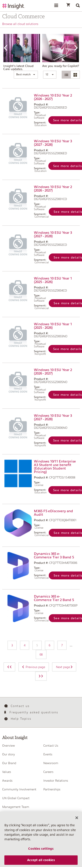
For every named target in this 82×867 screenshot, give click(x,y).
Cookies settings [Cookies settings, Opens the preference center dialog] (41, 852)
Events (47, 754)
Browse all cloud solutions (20, 24)
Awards (7, 780)
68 (41, 654)
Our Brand (9, 763)
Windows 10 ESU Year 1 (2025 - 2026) (53, 280)
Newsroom (50, 763)
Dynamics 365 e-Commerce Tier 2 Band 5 (54, 598)
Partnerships (51, 789)
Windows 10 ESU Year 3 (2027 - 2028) (53, 142)
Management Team (15, 807)
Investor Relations (55, 780)
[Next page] (41, 676)
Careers (48, 772)
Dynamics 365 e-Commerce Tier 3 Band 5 (54, 555)
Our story (8, 754)
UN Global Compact (16, 798)
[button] (26, 75)
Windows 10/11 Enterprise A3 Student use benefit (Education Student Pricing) (55, 467)
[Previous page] (9, 667)
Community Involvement (19, 789)
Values (6, 772)
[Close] (77, 821)
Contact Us (50, 745)
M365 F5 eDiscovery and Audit (53, 512)
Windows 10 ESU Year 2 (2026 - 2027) (53, 97)
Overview (8, 745)
